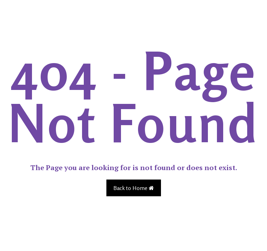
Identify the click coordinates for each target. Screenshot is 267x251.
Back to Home (133, 187)
